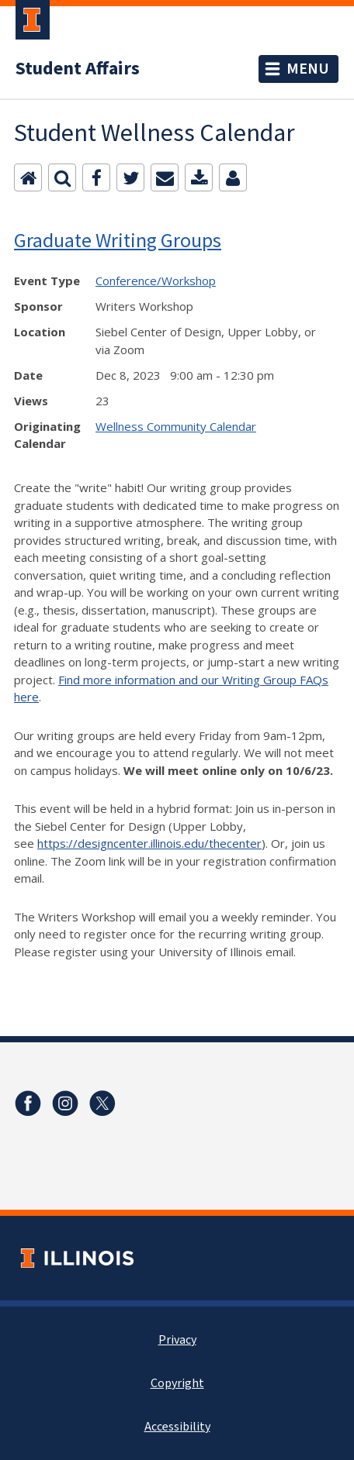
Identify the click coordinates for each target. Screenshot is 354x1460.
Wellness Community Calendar (175, 426)
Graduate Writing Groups (117, 240)
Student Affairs (78, 69)
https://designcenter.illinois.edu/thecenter (149, 843)
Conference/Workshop (155, 280)
